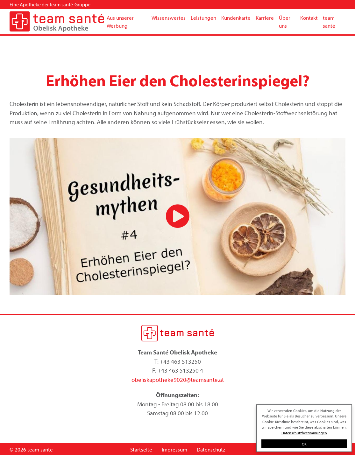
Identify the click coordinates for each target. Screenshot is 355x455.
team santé (329, 21)
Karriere (265, 17)
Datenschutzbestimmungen (304, 432)
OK (304, 443)
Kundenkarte (236, 17)
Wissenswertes (169, 17)
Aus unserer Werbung (120, 21)
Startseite (141, 449)
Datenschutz (211, 449)
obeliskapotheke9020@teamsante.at (177, 379)
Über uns (284, 21)
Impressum (174, 449)
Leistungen (203, 17)
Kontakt (309, 17)
